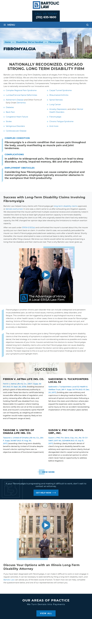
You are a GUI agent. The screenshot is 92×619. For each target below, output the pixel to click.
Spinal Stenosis (56, 100)
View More (48, 472)
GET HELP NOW (43, 493)
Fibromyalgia (55, 117)
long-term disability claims (66, 206)
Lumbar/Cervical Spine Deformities (21, 95)
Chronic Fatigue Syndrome (61, 121)
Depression (62, 109)
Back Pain (10, 112)
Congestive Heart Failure (17, 117)
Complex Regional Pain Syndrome (21, 90)
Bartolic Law (8, 580)
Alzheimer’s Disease (15, 100)
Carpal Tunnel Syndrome (60, 90)
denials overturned (14, 209)
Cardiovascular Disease (16, 131)
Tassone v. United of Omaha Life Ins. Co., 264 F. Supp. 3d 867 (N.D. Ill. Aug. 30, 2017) (23, 441)
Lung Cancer (55, 104)
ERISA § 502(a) (28, 227)
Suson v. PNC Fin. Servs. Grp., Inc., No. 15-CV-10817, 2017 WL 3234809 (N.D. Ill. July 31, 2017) (68, 441)
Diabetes (10, 107)
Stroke (9, 121)
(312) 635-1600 (46, 17)
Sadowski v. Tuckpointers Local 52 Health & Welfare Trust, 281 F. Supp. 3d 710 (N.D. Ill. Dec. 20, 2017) (69, 389)
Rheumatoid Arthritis (58, 95)
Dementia (21, 102)
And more (53, 126)
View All (46, 613)
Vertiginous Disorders (15, 126)
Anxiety (52, 109)
